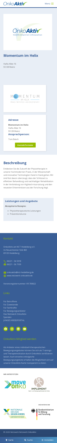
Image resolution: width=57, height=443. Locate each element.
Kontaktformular (25, 145)
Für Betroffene (10, 301)
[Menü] (49, 3)
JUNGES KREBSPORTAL (14, 320)
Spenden (7, 317)
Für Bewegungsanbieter (14, 311)
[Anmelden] (47, 440)
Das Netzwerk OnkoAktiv (14, 314)
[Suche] (28, 440)
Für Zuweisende (10, 304)
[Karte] (9, 440)
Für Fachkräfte (10, 307)
